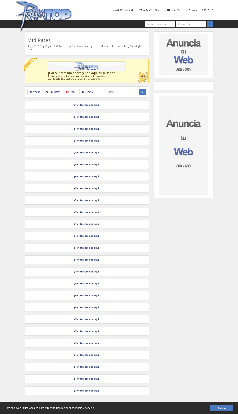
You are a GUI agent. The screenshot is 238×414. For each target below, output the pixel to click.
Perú (71, 91)
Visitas (36, 91)
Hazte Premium (172, 10)
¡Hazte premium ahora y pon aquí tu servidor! (82, 73)
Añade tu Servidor (123, 10)
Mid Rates (54, 91)
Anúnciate (191, 10)
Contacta (207, 10)
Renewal (88, 91)
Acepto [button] (222, 408)
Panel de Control (149, 10)
